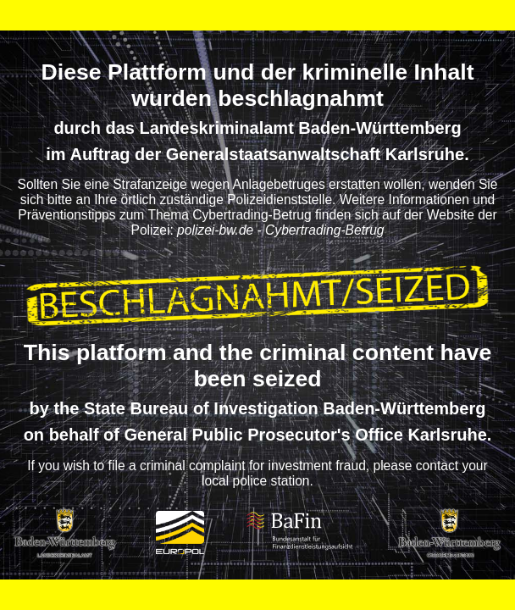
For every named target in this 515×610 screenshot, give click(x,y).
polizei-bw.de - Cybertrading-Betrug (280, 230)
